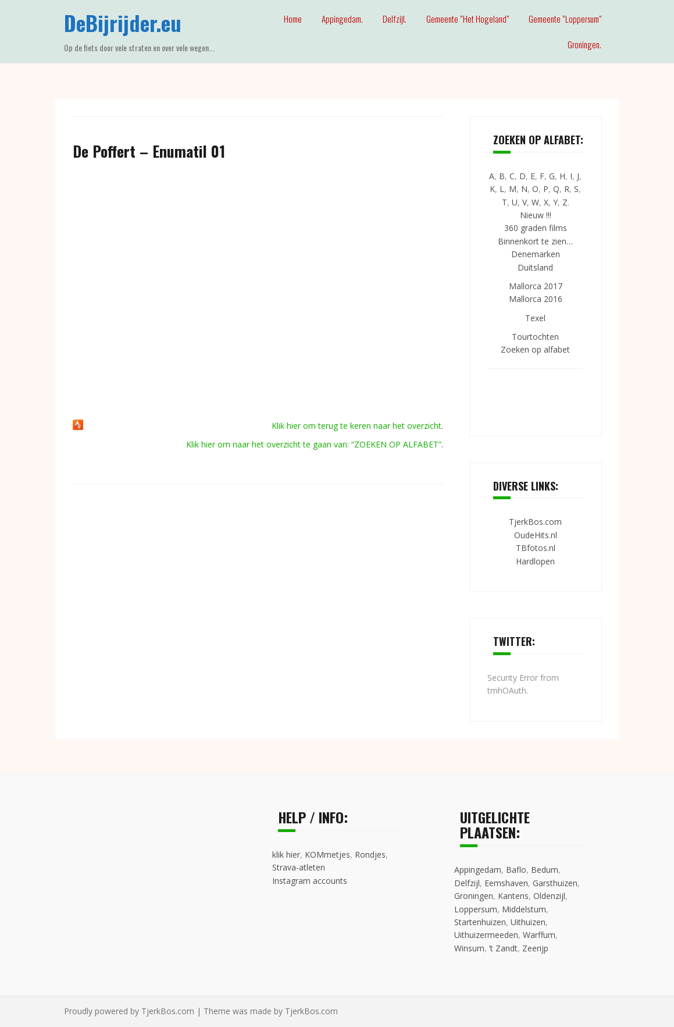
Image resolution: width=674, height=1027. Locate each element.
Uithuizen (528, 922)
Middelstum (524, 909)
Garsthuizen (555, 883)
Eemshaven (506, 883)
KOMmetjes (327, 854)
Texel (535, 318)
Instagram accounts (309, 880)
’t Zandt (503, 948)
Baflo (516, 869)
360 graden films (535, 227)
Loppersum (475, 909)
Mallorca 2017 (535, 286)
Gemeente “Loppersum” (565, 18)
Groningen (473, 895)
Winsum (469, 948)
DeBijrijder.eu (122, 22)
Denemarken (535, 254)
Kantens (513, 895)
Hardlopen (535, 561)
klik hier (286, 854)
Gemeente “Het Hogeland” (467, 18)
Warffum (539, 934)
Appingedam (477, 869)
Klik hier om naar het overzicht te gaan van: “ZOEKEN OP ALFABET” (313, 444)
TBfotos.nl (535, 547)
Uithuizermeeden (486, 934)
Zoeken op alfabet (535, 349)
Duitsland (535, 267)
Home (293, 18)
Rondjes (370, 854)
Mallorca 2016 (535, 298)
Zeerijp (535, 948)
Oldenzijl (549, 895)
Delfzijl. (394, 18)
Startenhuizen (480, 922)
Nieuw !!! (535, 215)
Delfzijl (467, 883)
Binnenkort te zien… (535, 241)
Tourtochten (535, 336)
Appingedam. (342, 18)
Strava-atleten (298, 867)
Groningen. (584, 44)
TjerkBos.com (535, 521)
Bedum (544, 869)
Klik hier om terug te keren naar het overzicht (356, 425)
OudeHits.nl (535, 535)
